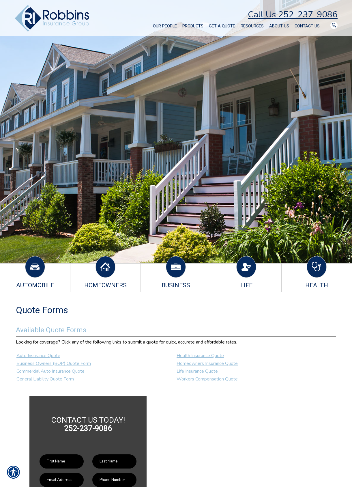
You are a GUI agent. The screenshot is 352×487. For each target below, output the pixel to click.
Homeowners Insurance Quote (207, 363)
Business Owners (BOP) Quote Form (53, 363)
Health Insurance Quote (200, 355)
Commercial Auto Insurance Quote (50, 371)
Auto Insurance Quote (38, 355)
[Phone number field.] (114, 480)
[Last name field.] (114, 461)
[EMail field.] (62, 480)
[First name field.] (62, 461)
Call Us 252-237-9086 (293, 14)
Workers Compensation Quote (207, 379)
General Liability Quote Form (45, 379)
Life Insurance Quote (197, 371)
